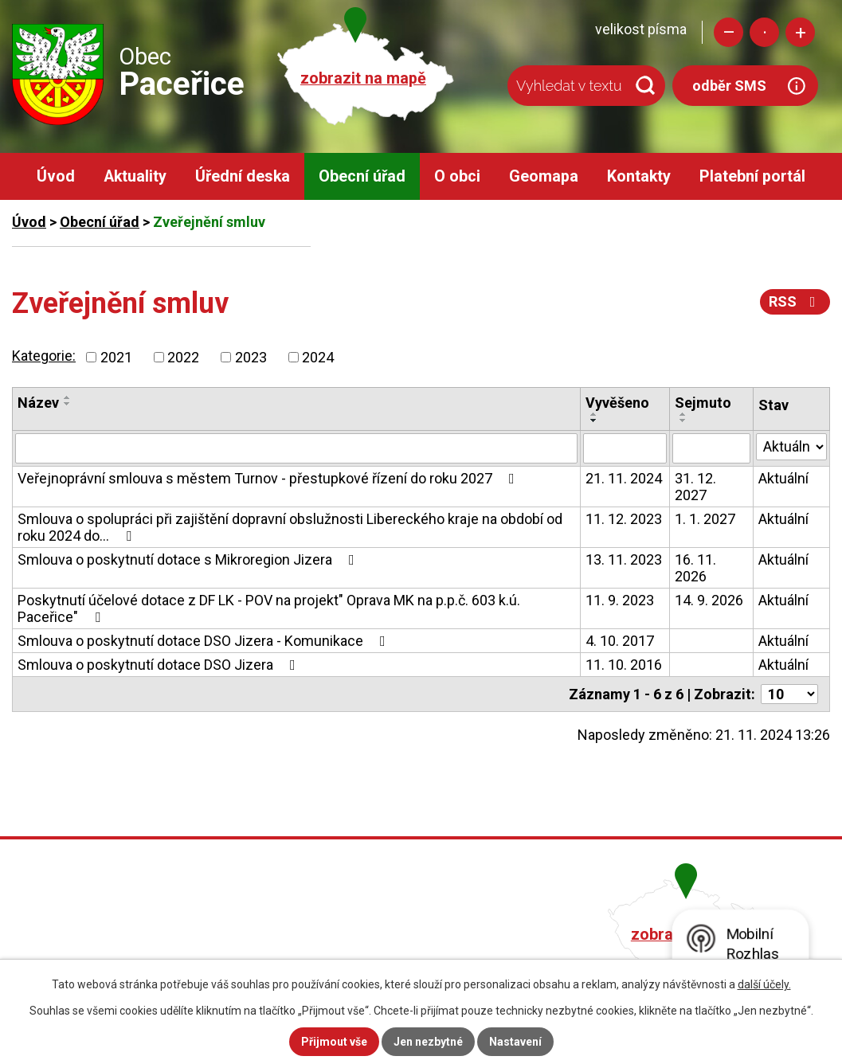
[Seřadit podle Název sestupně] (67, 404)
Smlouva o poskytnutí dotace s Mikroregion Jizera (189, 559)
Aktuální (783, 478)
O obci (457, 176)
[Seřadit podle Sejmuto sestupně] (683, 420)
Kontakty (639, 176)
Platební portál (752, 176)
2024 (318, 357)
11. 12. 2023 (623, 518)
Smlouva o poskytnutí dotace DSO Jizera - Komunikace (205, 640)
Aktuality (135, 176)
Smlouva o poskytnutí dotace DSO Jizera (160, 664)
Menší (728, 32)
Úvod (56, 176)
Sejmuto (703, 402)
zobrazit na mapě (363, 78)
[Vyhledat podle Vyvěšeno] (625, 448)
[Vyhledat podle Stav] (791, 446)
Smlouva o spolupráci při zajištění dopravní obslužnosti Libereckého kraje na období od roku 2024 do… (290, 527)
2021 (116, 357)
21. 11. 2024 (623, 478)
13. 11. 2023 (623, 559)
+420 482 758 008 (368, 932)
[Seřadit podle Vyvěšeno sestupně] (594, 420)
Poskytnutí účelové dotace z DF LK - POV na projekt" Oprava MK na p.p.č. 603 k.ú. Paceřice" (269, 608)
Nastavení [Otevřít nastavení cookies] (515, 1041)
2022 (183, 357)
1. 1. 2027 (705, 518)
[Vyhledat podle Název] (296, 448)
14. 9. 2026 (709, 600)
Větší (800, 32)
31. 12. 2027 (695, 486)
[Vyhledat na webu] (586, 85)
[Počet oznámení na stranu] (789, 694)
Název (38, 402)
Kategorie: (44, 355)
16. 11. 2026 (695, 568)
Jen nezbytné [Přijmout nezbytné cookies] (428, 1041)
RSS (795, 301)
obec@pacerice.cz (371, 954)
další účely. (764, 984)
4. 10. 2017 (619, 640)
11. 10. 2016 (623, 664)
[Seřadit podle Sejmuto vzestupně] (683, 414)
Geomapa (543, 176)
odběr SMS (729, 85)
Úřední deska (242, 176)
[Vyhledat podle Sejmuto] (711, 448)
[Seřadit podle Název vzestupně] (67, 397)
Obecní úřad (362, 176)
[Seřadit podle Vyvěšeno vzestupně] (594, 414)
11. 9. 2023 (619, 600)
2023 (251, 357)
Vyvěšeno (617, 402)
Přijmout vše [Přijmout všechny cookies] (334, 1041)
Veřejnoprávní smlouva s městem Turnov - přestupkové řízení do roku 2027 (269, 478)
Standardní (764, 32)
